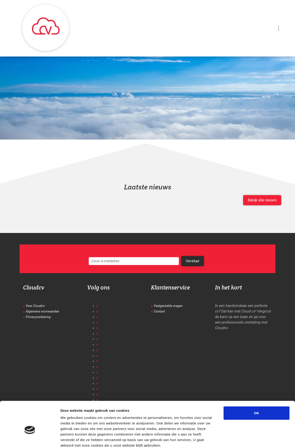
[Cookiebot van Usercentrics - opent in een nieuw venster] (30, 438)
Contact (159, 311)
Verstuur (192, 261)
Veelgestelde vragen (168, 306)
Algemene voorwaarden (42, 311)
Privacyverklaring (38, 317)
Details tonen (249, 438)
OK (256, 387)
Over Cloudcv (35, 306)
